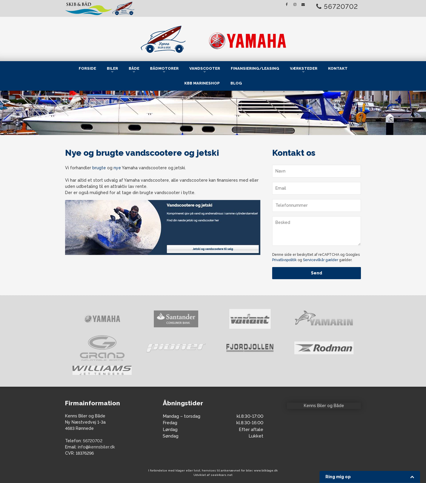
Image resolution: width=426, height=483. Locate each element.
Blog (236, 83)
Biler (112, 68)
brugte (99, 167)
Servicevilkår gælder (320, 260)
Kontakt (338, 68)
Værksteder (303, 68)
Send (316, 273)
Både (134, 68)
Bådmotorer (164, 68)
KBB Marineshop (202, 83)
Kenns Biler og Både (324, 405)
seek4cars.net (222, 475)
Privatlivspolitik (284, 260)
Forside (87, 68)
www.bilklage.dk (266, 470)
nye (117, 167)
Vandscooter (204, 68)
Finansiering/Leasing (255, 68)
